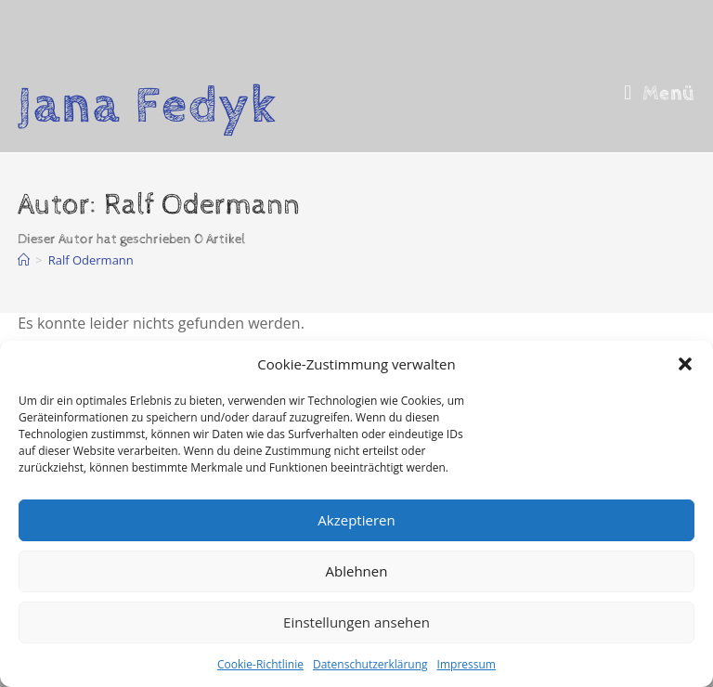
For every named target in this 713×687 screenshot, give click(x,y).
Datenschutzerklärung (370, 664)
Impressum (466, 664)
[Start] (24, 260)
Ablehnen (357, 571)
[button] (685, 364)
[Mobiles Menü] (659, 94)
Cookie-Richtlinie (260, 664)
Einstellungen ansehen (356, 622)
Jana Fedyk (148, 106)
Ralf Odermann (91, 260)
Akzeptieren (356, 520)
